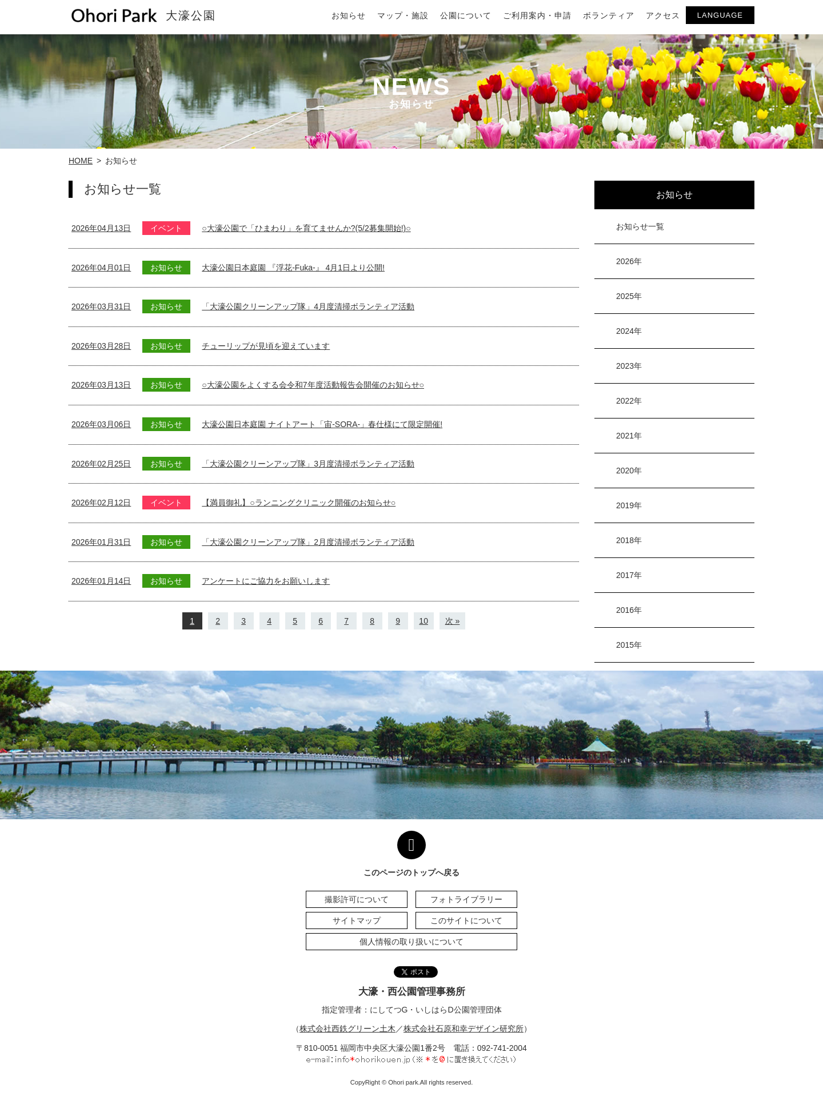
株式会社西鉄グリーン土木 (347, 1028)
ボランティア (608, 15)
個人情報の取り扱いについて (411, 941)
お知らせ (348, 15)
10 (423, 620)
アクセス (663, 15)
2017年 (629, 575)
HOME (81, 160)
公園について (466, 15)
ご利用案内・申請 (537, 15)
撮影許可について (357, 899)
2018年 (629, 540)
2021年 (629, 435)
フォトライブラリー (466, 899)
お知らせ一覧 (640, 226)
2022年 (629, 400)
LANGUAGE (720, 15)
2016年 (629, 610)
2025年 (629, 296)
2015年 (629, 644)
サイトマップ (357, 920)
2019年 (629, 505)
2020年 (629, 470)
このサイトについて (466, 920)
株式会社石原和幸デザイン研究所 (463, 1028)
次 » (452, 620)
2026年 (629, 261)
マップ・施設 (403, 15)
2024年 (629, 331)
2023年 (629, 365)
